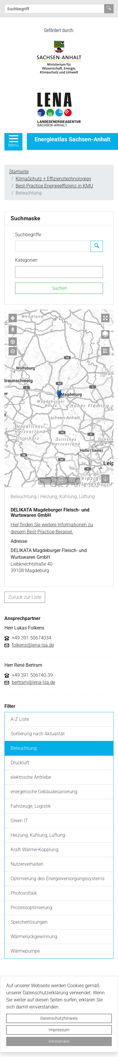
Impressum (59, 1029)
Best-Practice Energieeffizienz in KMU (54, 186)
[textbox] (27, 272)
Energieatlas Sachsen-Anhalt (73, 139)
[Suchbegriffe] (53, 246)
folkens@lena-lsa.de (33, 645)
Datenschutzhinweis (59, 1018)
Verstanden (59, 1041)
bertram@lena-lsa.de (33, 682)
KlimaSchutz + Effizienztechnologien (53, 179)
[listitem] (59, 719)
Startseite (19, 171)
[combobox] (59, 272)
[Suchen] (59, 288)
